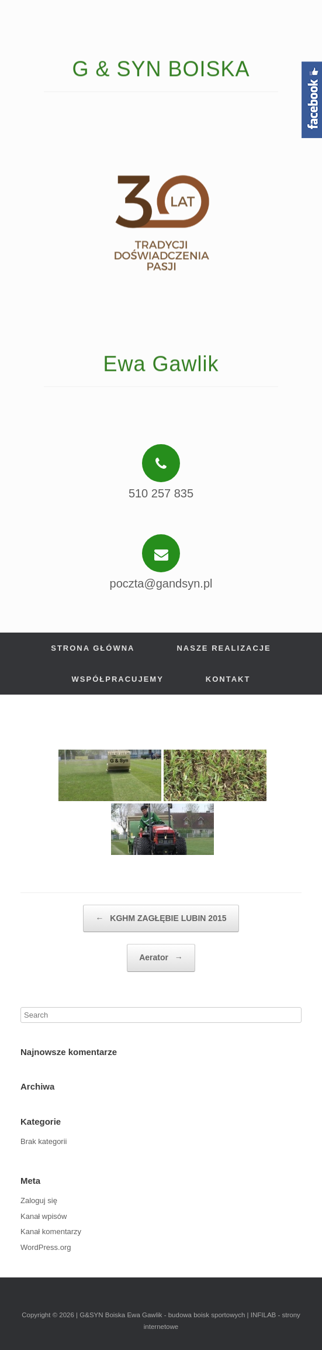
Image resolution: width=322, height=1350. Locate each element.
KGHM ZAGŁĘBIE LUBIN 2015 (160, 919)
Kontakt (228, 679)
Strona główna (92, 648)
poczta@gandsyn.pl (161, 583)
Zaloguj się (38, 1200)
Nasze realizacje (223, 648)
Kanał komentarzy (50, 1231)
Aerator (161, 958)
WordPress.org (45, 1247)
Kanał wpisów (43, 1216)
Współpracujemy (118, 679)
